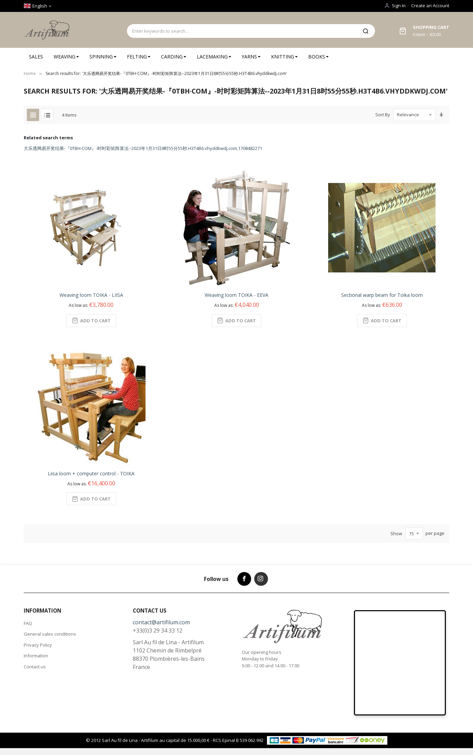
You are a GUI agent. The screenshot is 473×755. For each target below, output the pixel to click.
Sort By (382, 114)
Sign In (399, 5)
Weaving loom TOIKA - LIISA (91, 295)
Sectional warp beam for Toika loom (382, 295)
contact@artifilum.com (161, 622)
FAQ (28, 623)
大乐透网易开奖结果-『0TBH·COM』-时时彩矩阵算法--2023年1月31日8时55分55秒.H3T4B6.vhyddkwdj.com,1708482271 (143, 148)
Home (30, 73)
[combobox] (242, 31)
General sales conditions (50, 634)
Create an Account (430, 5)
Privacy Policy (38, 645)
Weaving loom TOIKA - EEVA (236, 295)
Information (36, 655)
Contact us (35, 667)
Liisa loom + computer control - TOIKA (91, 473)
